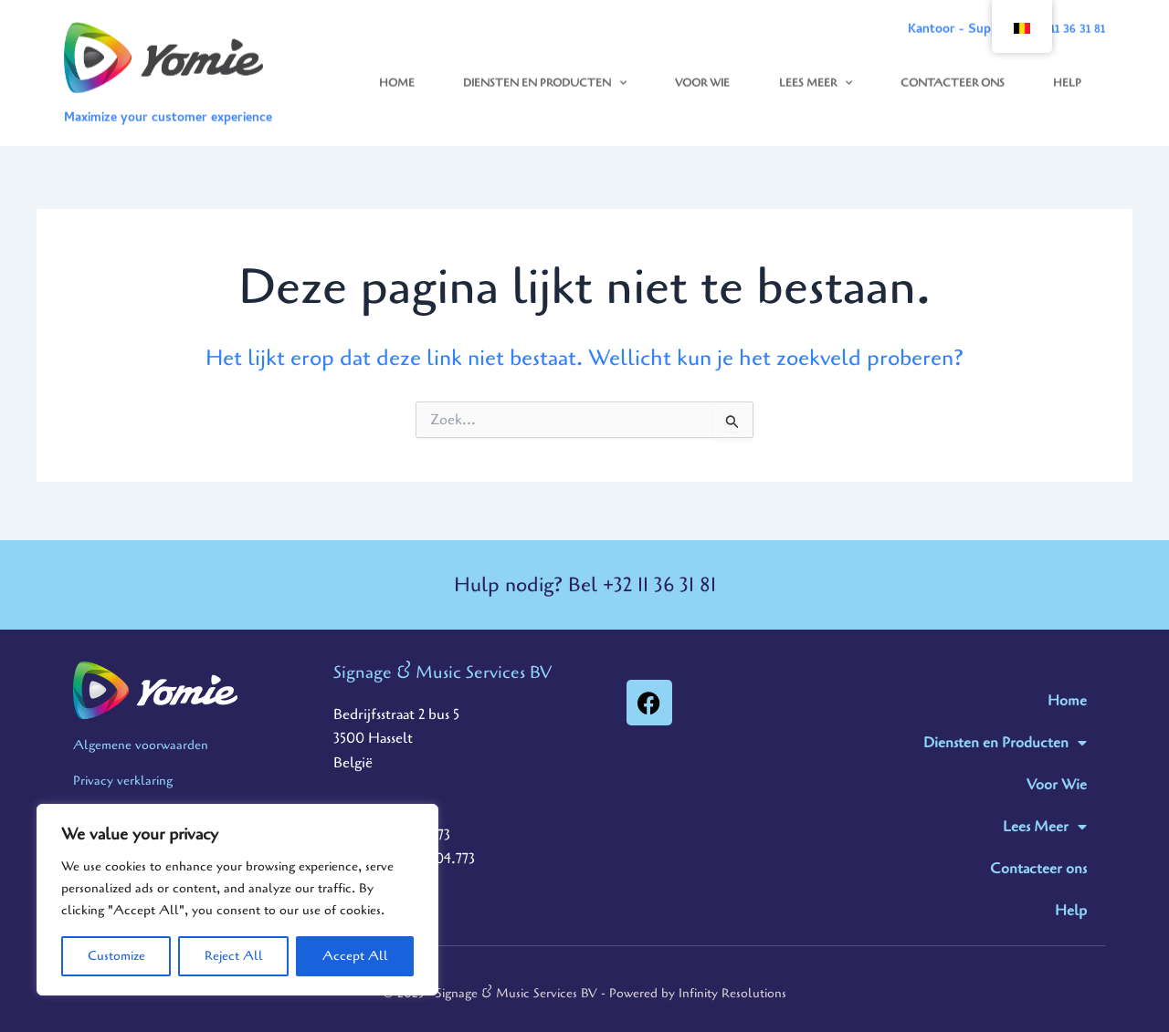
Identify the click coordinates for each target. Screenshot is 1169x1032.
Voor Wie (702, 73)
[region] (237, 900)
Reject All (234, 955)
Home (397, 73)
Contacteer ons (952, 73)
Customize (116, 955)
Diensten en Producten (545, 73)
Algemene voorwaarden (140, 745)
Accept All (355, 955)
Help (1067, 73)
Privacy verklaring (123, 780)
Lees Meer (815, 73)
